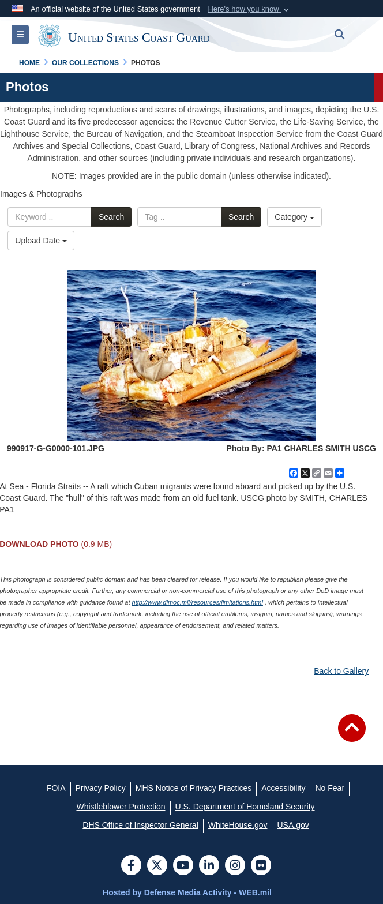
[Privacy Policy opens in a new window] (101, 788)
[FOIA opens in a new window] (56, 788)
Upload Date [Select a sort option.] (41, 240)
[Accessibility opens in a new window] (283, 788)
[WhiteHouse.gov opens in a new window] (238, 825)
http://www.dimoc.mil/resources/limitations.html (197, 602)
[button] (249, 9)
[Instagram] (235, 866)
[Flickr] (261, 866)
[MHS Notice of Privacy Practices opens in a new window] (194, 788)
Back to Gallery (341, 671)
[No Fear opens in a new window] (329, 788)
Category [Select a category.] (294, 217)
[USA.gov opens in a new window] (293, 825)
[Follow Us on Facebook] (131, 866)
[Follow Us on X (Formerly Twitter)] (157, 866)
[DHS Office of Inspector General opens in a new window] (140, 825)
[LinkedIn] (209, 866)
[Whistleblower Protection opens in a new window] (120, 806)
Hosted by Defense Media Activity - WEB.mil (187, 892)
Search (111, 217)
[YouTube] (183, 866)
